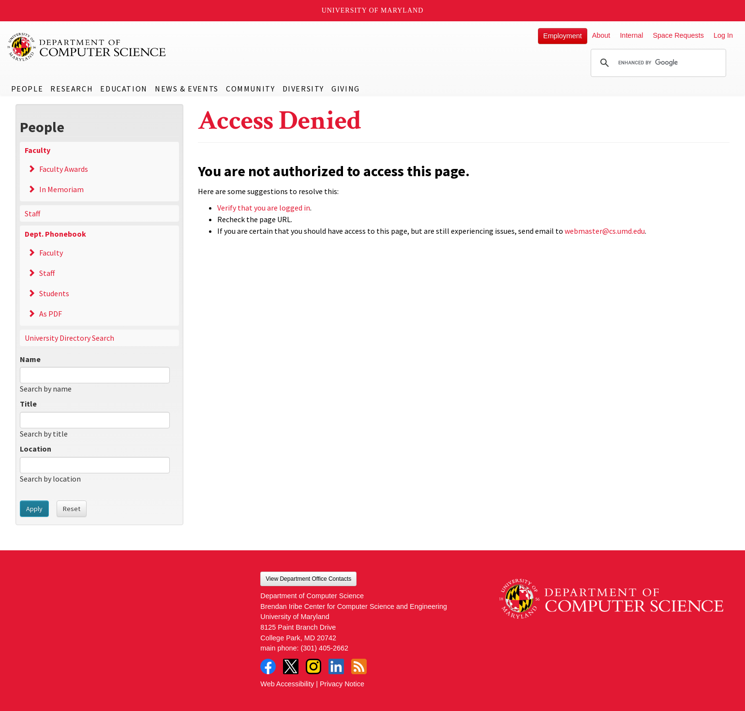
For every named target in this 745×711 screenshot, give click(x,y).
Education (123, 88)
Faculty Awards (63, 169)
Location (35, 449)
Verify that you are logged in (263, 207)
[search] (657, 63)
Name (30, 359)
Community (250, 88)
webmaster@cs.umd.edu (605, 231)
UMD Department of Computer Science (87, 47)
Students (54, 293)
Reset (71, 508)
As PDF (50, 313)
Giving (345, 88)
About (601, 35)
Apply (34, 508)
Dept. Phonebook (55, 234)
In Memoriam (61, 189)
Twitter (290, 666)
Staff (32, 213)
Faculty (37, 150)
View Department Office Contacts (308, 578)
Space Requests (678, 35)
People (27, 88)
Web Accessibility (287, 684)
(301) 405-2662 (324, 648)
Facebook (268, 666)
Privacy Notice (342, 684)
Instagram (313, 666)
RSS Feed (359, 666)
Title (28, 403)
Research (71, 88)
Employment (562, 36)
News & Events (187, 88)
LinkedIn (336, 666)
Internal (631, 35)
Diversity (303, 88)
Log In (723, 35)
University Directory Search (69, 338)
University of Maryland (373, 10)
